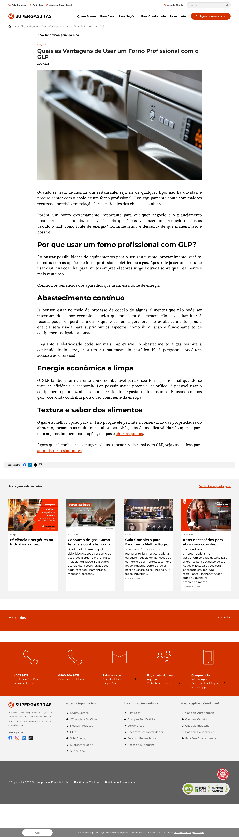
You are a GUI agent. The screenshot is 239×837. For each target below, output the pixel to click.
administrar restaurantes (59, 450)
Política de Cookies (87, 782)
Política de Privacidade (120, 782)
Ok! (37, 832)
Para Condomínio (153, 16)
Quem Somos (86, 16)
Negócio (42, 44)
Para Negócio (127, 16)
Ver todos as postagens (215, 486)
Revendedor (178, 16)
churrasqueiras (129, 433)
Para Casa (107, 16)
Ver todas (224, 617)
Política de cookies (182, 832)
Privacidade (198, 832)
